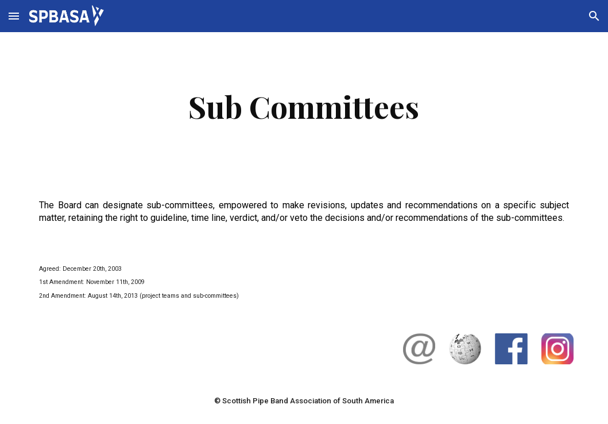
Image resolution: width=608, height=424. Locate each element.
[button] (14, 16)
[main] (304, 106)
